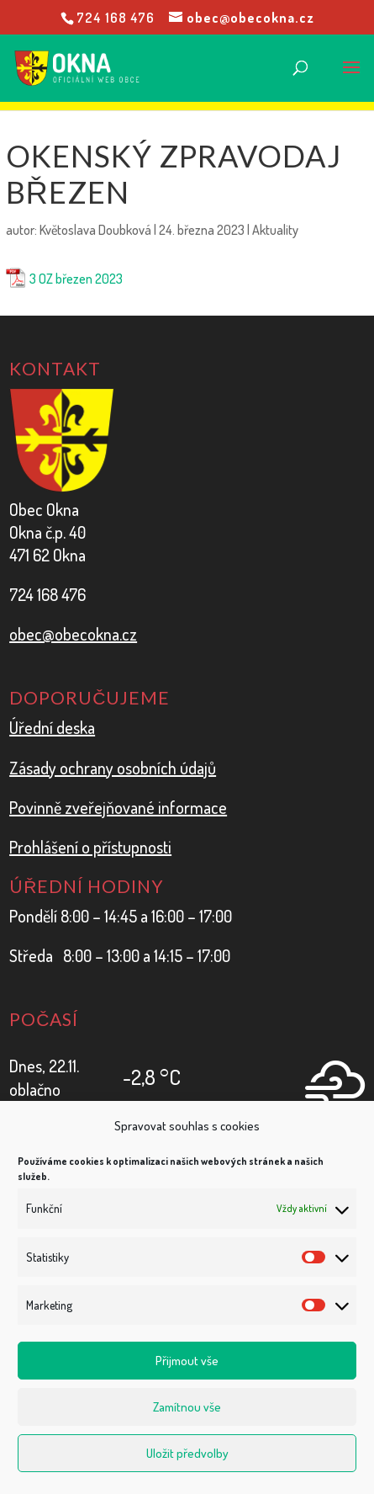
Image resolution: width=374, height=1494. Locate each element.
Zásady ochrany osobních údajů (112, 768)
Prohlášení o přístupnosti (90, 847)
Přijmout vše (187, 1361)
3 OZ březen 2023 (76, 278)
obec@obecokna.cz (73, 634)
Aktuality (275, 229)
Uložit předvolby (187, 1453)
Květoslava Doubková (95, 229)
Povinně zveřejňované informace (118, 807)
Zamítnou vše (187, 1407)
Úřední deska (52, 727)
